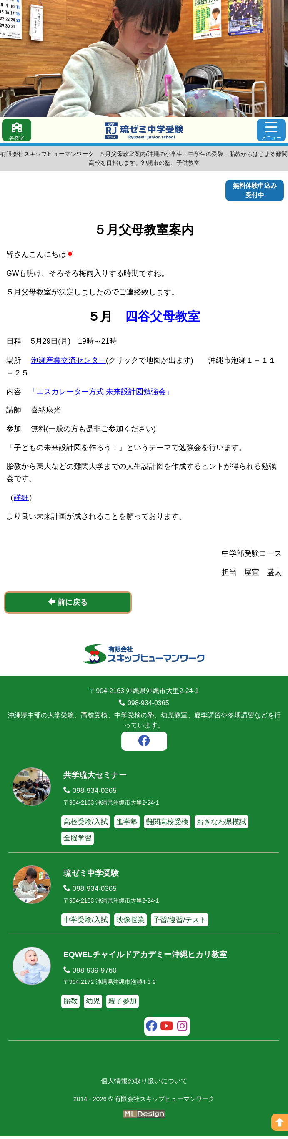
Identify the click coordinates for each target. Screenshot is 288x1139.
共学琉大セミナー (95, 777)
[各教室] (16, 130)
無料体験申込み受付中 (255, 190)
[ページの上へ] (279, 1122)
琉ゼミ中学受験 (91, 875)
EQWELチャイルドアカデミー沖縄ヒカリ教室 (145, 957)
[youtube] (167, 1029)
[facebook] (144, 744)
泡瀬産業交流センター (68, 362)
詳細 (21, 500)
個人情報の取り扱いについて (144, 1083)
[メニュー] (271, 130)
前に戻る (68, 604)
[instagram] (182, 1029)
